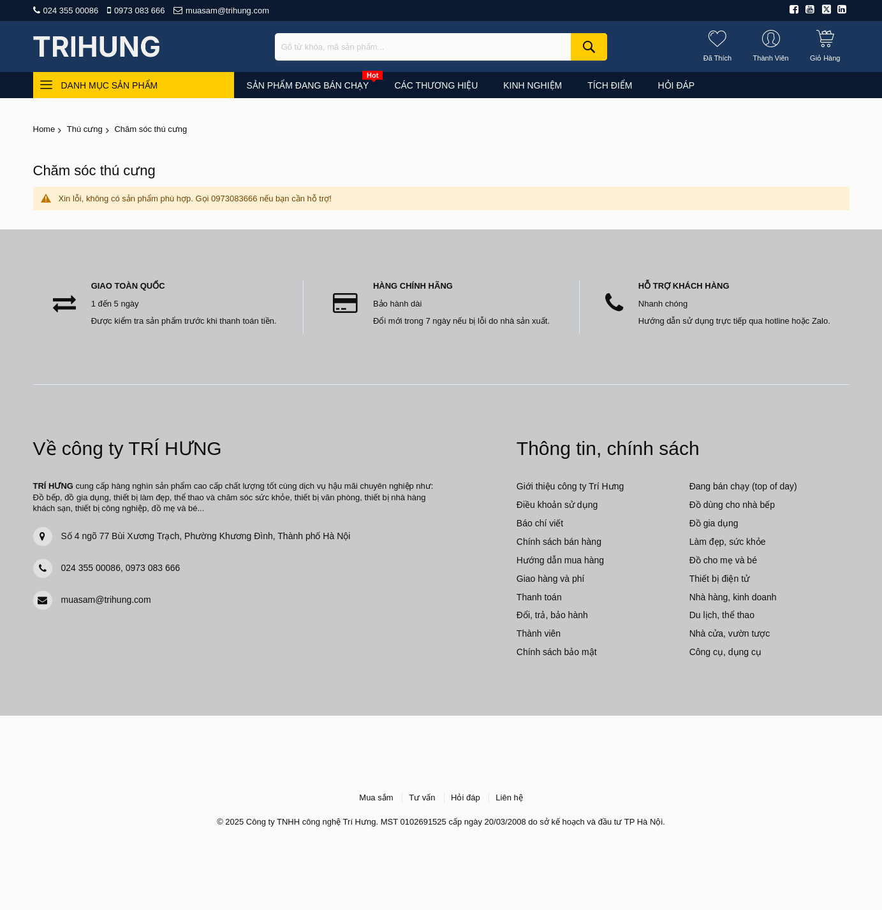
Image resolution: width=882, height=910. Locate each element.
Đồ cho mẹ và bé (723, 560)
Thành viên (539, 633)
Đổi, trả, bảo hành (552, 615)
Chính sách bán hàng (559, 542)
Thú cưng (85, 129)
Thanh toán (539, 597)
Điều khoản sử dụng (557, 505)
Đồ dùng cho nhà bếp (732, 505)
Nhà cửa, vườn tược (729, 633)
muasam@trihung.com (227, 10)
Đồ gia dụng (714, 523)
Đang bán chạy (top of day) (743, 486)
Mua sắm (376, 797)
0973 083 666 (139, 10)
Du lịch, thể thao (721, 615)
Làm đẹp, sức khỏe (727, 542)
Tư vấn (422, 797)
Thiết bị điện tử (719, 579)
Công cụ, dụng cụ (725, 652)
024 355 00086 (71, 10)
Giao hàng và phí (551, 579)
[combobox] (441, 47)
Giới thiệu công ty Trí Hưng (570, 486)
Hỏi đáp (465, 797)
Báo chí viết (540, 523)
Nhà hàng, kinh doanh (733, 597)
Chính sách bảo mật (557, 652)
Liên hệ (509, 797)
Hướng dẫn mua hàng (560, 560)
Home (44, 129)
